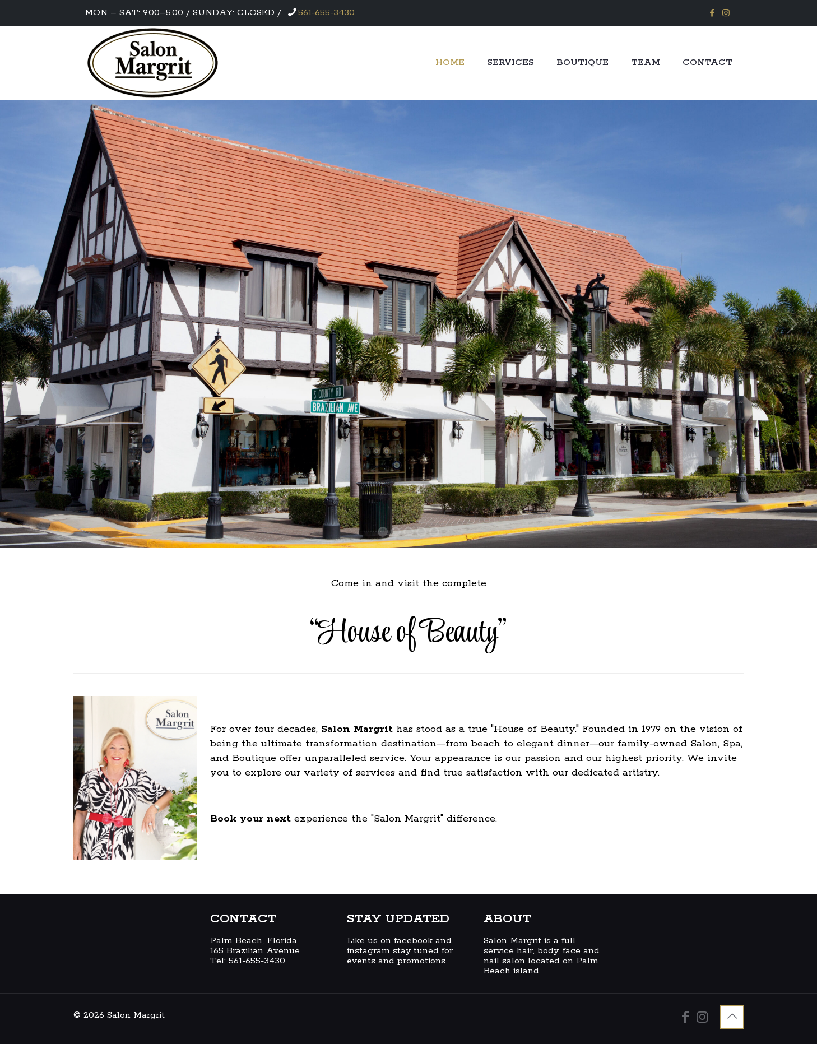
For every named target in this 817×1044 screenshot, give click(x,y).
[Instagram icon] (726, 13)
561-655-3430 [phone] (326, 12)
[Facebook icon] (712, 13)
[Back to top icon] (732, 1017)
